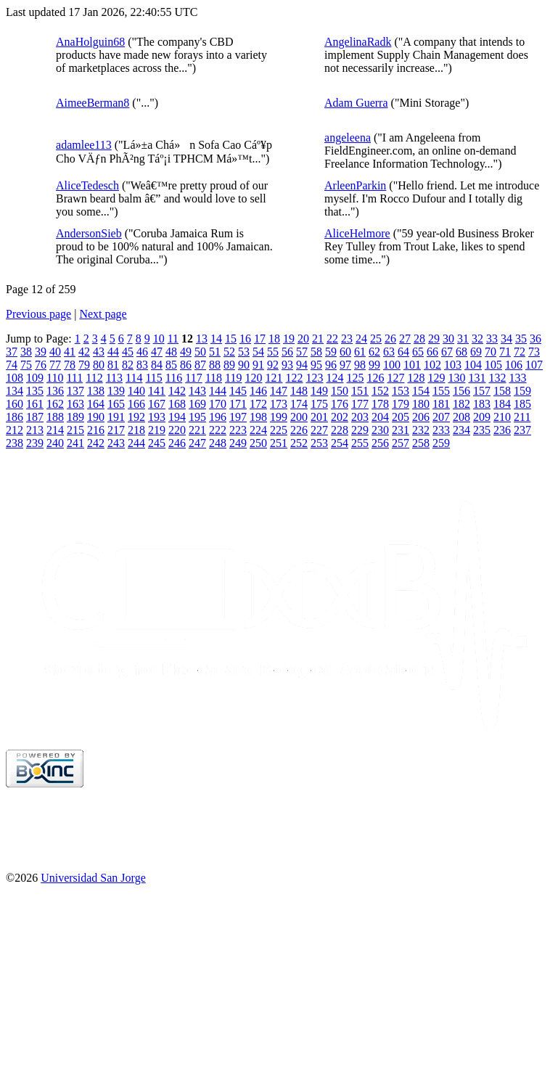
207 (441, 417)
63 (389, 351)
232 (421, 430)
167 (156, 404)
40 (55, 351)
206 (421, 417)
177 (360, 404)
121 (273, 378)
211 (522, 417)
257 (400, 443)
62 (374, 351)
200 (299, 417)
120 (253, 378)
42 (84, 351)
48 (171, 351)
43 (98, 351)
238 (14, 443)
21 (318, 338)
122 (294, 378)
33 (492, 338)
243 (116, 443)
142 (177, 391)
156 (461, 391)
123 (314, 378)
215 (75, 430)
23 (347, 338)
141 (156, 391)
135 (35, 391)
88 (215, 364)
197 (238, 417)
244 (136, 443)
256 (380, 443)
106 (513, 364)
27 (405, 338)
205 (400, 417)
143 (197, 391)
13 (202, 338)
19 (289, 338)
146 (258, 391)
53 (244, 351)
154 (421, 391)
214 (55, 430)
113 (114, 378)
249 (238, 443)
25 (376, 338)
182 (461, 404)
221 (197, 430)
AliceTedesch (87, 185)
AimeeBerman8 (92, 103)
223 (238, 430)
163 (75, 404)
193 (156, 417)
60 (345, 351)
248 (217, 443)
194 (177, 417)
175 (319, 404)
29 (434, 338)
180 (421, 404)
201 (319, 417)
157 (482, 391)
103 (452, 364)
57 (302, 351)
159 (522, 391)
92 (273, 364)
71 (505, 351)
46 (142, 351)
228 (339, 430)
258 (421, 443)
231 (400, 430)
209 (482, 417)
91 (258, 364)
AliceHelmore (357, 233)
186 (14, 417)
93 (287, 364)
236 (502, 430)
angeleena (347, 137)
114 (134, 378)
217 (116, 430)
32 (477, 338)
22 (332, 338)
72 (519, 351)
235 (482, 430)
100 (392, 364)
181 (441, 404)
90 (244, 364)
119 (233, 378)
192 (136, 417)
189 (75, 417)
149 (319, 391)
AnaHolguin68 (90, 42)
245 (156, 443)
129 (436, 378)
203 (360, 417)
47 (157, 351)
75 (26, 364)
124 (334, 378)
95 (316, 364)
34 (506, 338)
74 (11, 364)
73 (534, 351)
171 (238, 404)
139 (116, 391)
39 (40, 351)
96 (331, 364)
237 (522, 430)
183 (482, 404)
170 (217, 404)
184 (502, 404)
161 (35, 404)
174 (299, 404)
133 (517, 378)
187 (35, 417)
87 (200, 364)
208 (461, 417)
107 (534, 364)
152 (380, 391)
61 (360, 351)
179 (400, 404)
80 (98, 364)
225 (278, 430)
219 (156, 430)
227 (319, 430)
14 (216, 338)
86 (186, 364)
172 (258, 404)
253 (319, 443)
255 (360, 443)
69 (476, 351)
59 (331, 351)
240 (55, 443)
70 (490, 351)
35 (521, 338)
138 (95, 391)
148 (299, 391)
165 (116, 404)
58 (316, 351)
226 (299, 430)
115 (153, 378)
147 (278, 391)
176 (339, 404)
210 (502, 417)
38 (26, 351)
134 (14, 391)
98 (360, 364)
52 (229, 351)
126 (375, 378)
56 (287, 351)
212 (14, 430)
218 (136, 430)
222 (217, 430)
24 (361, 338)
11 (173, 338)
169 (197, 404)
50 (200, 351)
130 (456, 378)
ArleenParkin (355, 185)
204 (380, 417)
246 (177, 443)
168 (177, 404)
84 (157, 364)
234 (461, 430)
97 (345, 364)
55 (273, 351)
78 (69, 364)
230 (380, 430)
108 (14, 378)
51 (215, 351)
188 (55, 417)
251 (278, 443)
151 (360, 391)
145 (238, 391)
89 (229, 364)
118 (213, 378)
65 (418, 351)
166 (136, 404)
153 (400, 391)
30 (448, 338)
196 (217, 417)
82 (128, 364)
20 (303, 338)
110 (54, 378)
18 (274, 338)
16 (245, 338)
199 (278, 417)
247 (197, 443)
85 (171, 364)
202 (339, 417)
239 (35, 443)
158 (502, 391)
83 (142, 364)
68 (461, 351)
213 (35, 430)
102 (432, 364)
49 (186, 351)
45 (128, 351)
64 (403, 351)
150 (339, 391)
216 (95, 430)
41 (69, 351)
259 (441, 443)
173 (278, 404)
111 (74, 378)
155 (441, 391)
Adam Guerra (356, 103)
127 (395, 378)
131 (476, 378)
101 (412, 364)
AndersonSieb (89, 233)
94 (302, 364)
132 (497, 378)
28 (419, 338)
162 (55, 404)
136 (55, 391)
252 (299, 443)
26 (390, 338)
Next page (102, 314)
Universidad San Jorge (93, 878)
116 (173, 378)
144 (217, 391)
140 (136, 391)
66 (432, 351)
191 (116, 417)
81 (113, 364)
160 (14, 404)
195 (197, 417)
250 (258, 443)
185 (522, 404)
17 (260, 338)
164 (95, 404)
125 (355, 378)
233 (441, 430)
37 (11, 351)
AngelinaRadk (357, 42)
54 (258, 351)
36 (535, 338)
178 (380, 404)
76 (40, 364)
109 (35, 378)
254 (339, 443)
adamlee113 (84, 145)
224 (258, 430)
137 (75, 391)
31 (463, 338)
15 (231, 338)
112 (94, 378)
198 (258, 417)
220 (177, 430)
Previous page (38, 314)
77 (55, 364)
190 (95, 417)
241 (75, 443)
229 (360, 430)
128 (415, 378)
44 (113, 351)
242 (95, 443)
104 (473, 364)
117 (193, 378)
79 (84, 364)
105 (493, 364)
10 (159, 338)
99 (374, 364)
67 (447, 351)
